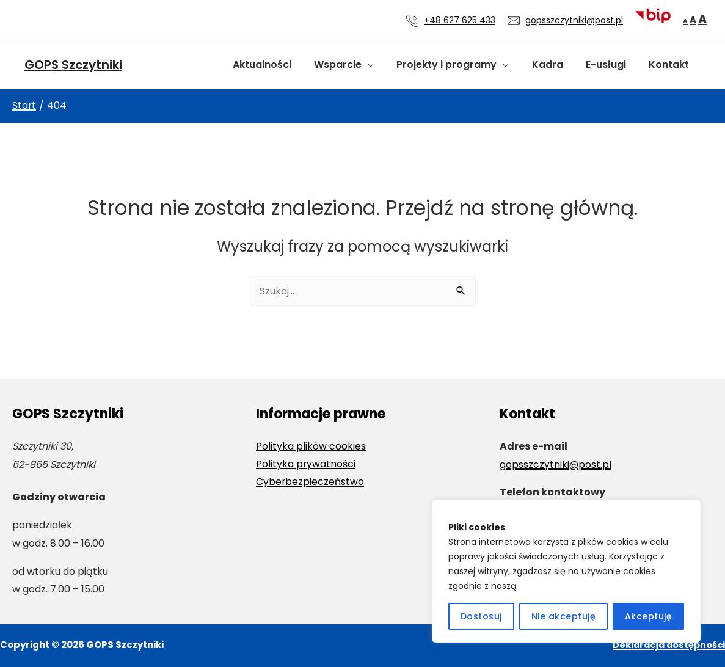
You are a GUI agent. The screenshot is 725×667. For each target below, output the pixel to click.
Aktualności (279, 64)
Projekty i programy (458, 64)
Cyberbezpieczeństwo (310, 482)
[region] (566, 571)
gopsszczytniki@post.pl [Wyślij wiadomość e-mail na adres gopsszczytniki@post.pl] (574, 20)
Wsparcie (352, 64)
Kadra (555, 64)
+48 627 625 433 (459, 20)
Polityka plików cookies (311, 446)
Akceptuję (648, 616)
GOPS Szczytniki (73, 64)
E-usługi (611, 64)
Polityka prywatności (306, 464)
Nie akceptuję (563, 616)
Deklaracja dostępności (666, 644)
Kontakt (670, 64)
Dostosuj (481, 616)
